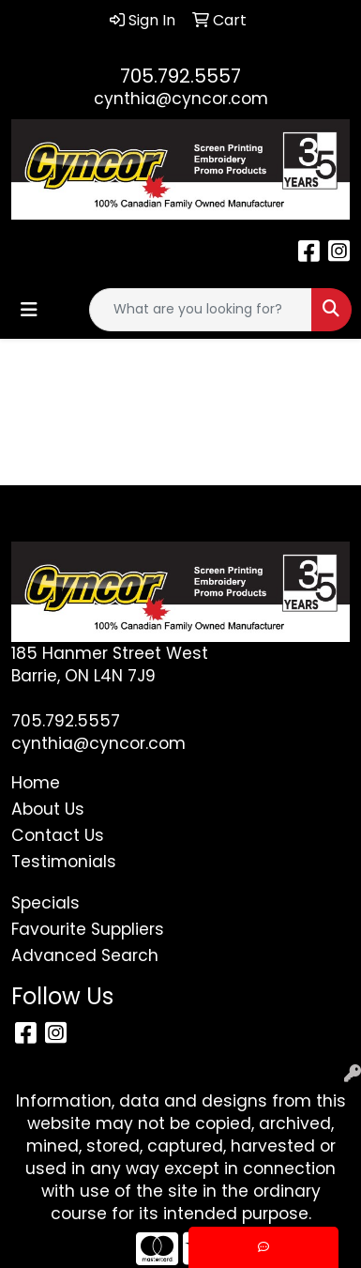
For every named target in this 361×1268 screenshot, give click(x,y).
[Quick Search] (200, 309)
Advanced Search (84, 955)
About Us (47, 809)
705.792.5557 (180, 76)
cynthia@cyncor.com (181, 98)
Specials (45, 903)
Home (35, 782)
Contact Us (57, 835)
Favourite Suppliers (87, 929)
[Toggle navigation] (29, 310)
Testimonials (63, 861)
